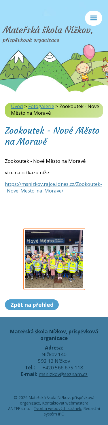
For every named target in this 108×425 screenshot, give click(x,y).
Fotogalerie (41, 106)
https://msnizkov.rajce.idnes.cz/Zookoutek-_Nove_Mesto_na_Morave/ (53, 187)
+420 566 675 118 (62, 367)
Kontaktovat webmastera (65, 403)
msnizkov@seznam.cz (63, 374)
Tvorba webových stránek (57, 408)
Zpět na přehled (32, 304)
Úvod (17, 106)
